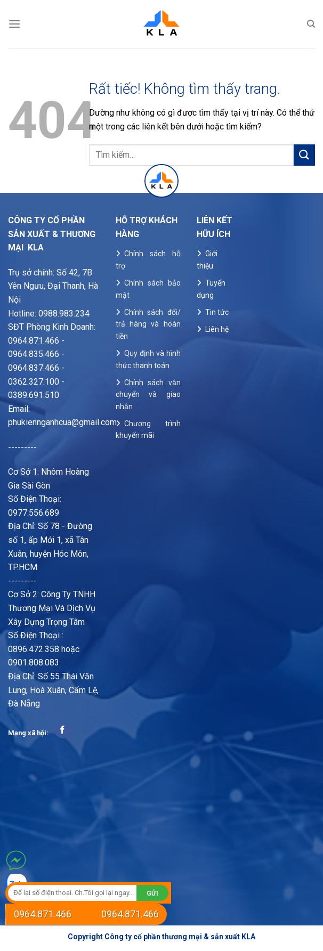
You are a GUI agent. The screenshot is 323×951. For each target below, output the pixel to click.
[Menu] (14, 24)
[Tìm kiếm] (311, 24)
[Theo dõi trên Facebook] (62, 730)
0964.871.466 (42, 914)
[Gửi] (304, 154)
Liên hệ (217, 329)
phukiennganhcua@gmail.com (62, 422)
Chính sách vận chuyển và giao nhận (148, 394)
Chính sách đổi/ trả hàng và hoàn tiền (148, 324)
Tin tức (217, 312)
